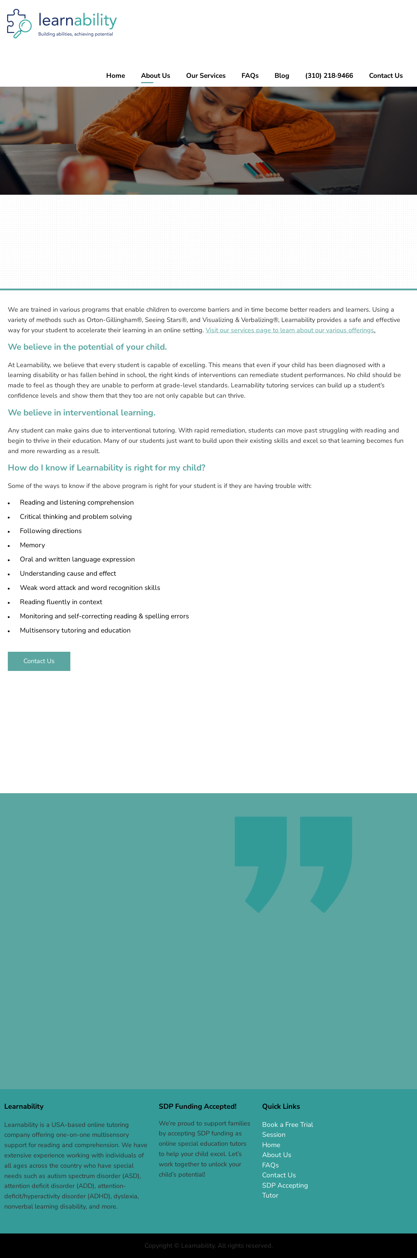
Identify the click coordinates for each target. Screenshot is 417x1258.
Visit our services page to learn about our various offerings (290, 330)
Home (271, 1145)
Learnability (62, 23)
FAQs (270, 1165)
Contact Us (39, 661)
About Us (276, 1155)
